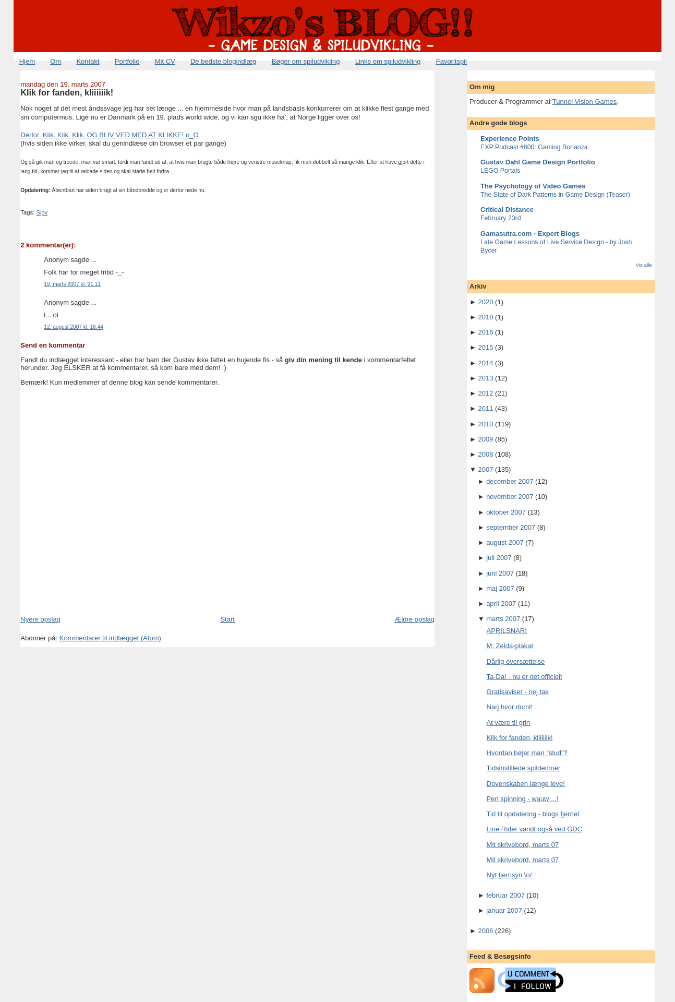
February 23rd (500, 218)
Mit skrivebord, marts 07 (523, 845)
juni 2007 (500, 573)
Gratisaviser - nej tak (518, 692)
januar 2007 (504, 910)
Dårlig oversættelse (516, 661)
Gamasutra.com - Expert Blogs (530, 233)
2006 (485, 931)
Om (55, 61)
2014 (485, 363)
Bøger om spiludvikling (306, 61)
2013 (485, 378)
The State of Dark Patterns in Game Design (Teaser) (555, 194)
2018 (485, 317)
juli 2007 (498, 558)
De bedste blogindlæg (223, 61)
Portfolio (127, 61)
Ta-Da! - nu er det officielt (524, 677)
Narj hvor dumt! (510, 707)
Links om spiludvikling (388, 61)
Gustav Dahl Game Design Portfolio (537, 162)
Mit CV (165, 61)
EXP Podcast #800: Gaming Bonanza (534, 147)
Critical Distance (507, 209)
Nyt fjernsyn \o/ (509, 875)
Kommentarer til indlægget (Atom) (110, 638)
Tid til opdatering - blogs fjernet (533, 814)
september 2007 (510, 527)
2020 (485, 302)
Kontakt (87, 61)
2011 (485, 408)
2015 (485, 347)
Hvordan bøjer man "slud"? (527, 753)
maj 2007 (500, 588)
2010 (485, 424)
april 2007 (501, 603)
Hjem (27, 61)
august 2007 (505, 542)
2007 (485, 469)
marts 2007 (503, 619)
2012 (485, 393)
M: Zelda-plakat (510, 646)
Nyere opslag (40, 619)
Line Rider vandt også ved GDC (535, 829)
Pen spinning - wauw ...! (523, 799)
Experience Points (509, 138)
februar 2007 (505, 895)
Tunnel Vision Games (584, 101)
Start (227, 619)
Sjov (41, 212)
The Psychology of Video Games (532, 186)
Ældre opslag (414, 619)
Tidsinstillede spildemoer (524, 768)
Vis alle (643, 265)
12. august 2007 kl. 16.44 (73, 327)
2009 (485, 439)
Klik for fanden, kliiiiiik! (66, 92)
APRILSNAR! (507, 631)
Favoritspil (451, 61)
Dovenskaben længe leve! (526, 784)
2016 (485, 332)
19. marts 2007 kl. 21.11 (72, 284)
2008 (485, 454)
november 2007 (509, 496)
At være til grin (509, 722)
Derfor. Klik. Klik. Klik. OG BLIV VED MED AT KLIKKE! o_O (109, 135)
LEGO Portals (500, 170)
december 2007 (509, 481)
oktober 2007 (506, 512)
